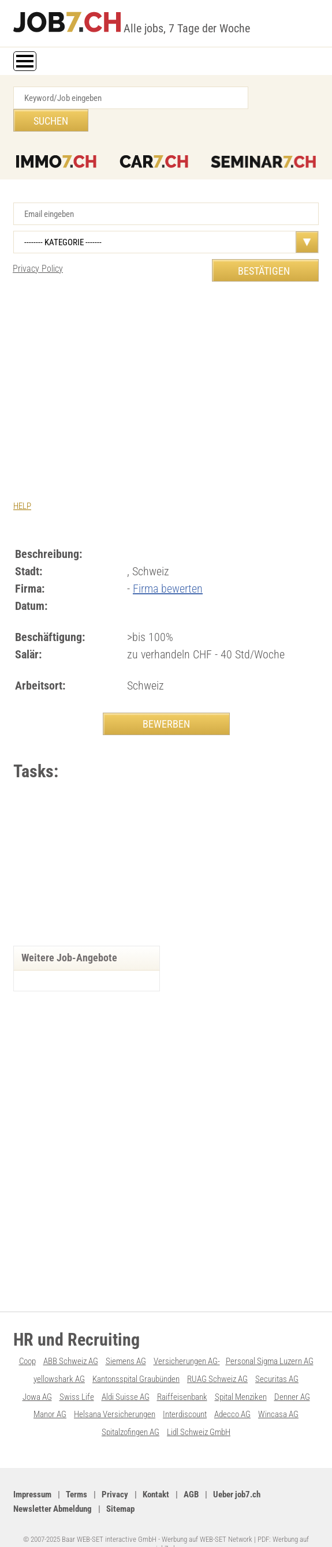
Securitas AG (277, 1358)
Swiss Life (76, 1375)
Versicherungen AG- (187, 1341)
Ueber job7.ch (236, 1472)
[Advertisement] (166, 357)
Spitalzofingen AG (130, 1410)
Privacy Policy (38, 246)
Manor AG (49, 1393)
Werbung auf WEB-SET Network (207, 1516)
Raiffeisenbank (182, 1375)
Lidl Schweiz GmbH (198, 1410)
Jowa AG (37, 1375)
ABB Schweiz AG (70, 1341)
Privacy (115, 1472)
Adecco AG (232, 1393)
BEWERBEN (166, 701)
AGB (191, 1472)
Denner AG (292, 1375)
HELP (22, 483)
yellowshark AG (59, 1358)
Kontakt (156, 1472)
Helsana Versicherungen (114, 1393)
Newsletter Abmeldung (52, 1486)
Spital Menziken (241, 1375)
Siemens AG (126, 1341)
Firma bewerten (168, 565)
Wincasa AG (278, 1393)
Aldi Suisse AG (126, 1375)
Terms (76, 1472)
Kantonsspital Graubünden (136, 1358)
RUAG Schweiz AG (217, 1358)
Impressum (32, 1472)
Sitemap (120, 1486)
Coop (27, 1341)
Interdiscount (185, 1393)
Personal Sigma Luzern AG (270, 1341)
